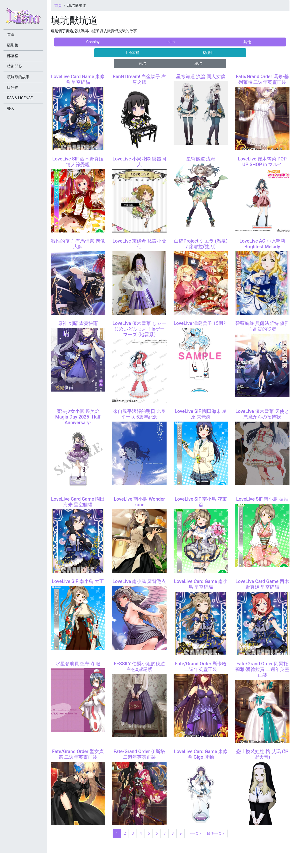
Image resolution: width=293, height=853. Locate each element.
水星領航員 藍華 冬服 (78, 663)
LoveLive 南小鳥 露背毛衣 (139, 581)
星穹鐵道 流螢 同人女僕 (200, 76)
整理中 (208, 52)
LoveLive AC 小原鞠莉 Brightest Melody (262, 243)
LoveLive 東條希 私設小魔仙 (139, 243)
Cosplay (93, 42)
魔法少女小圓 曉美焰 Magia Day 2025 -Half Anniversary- (77, 416)
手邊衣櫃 (132, 52)
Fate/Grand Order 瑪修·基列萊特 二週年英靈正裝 (262, 79)
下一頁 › (194, 833)
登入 (11, 108)
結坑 (198, 63)
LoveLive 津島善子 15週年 (201, 323)
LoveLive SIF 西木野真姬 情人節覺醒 (77, 161)
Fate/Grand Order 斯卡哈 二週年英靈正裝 (201, 666)
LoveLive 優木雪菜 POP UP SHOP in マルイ (262, 161)
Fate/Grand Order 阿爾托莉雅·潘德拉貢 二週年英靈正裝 (262, 669)
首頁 (58, 5)
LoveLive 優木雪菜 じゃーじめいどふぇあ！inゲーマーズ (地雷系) (139, 328)
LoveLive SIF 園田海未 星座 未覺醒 (201, 414)
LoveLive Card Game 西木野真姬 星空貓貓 (262, 584)
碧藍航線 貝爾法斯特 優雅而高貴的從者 (262, 326)
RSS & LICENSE (20, 98)
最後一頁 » (215, 833)
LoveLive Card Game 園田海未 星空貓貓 (78, 501)
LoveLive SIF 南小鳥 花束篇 (201, 501)
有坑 (142, 63)
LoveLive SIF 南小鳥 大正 (78, 581)
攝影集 (12, 45)
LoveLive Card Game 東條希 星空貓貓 (78, 79)
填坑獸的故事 (18, 77)
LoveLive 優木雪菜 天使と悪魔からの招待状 (262, 414)
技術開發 (14, 66)
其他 (247, 42)
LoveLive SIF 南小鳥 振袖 (262, 499)
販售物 (12, 87)
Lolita (170, 42)
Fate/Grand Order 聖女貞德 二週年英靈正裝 (78, 754)
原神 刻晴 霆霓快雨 (78, 323)
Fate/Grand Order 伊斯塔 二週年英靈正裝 (139, 754)
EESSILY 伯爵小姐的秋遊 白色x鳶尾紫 (139, 666)
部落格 (12, 55)
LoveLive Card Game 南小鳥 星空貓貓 (201, 584)
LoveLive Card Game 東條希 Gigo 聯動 (201, 754)
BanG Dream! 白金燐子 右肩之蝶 (139, 79)
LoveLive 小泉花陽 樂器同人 (139, 161)
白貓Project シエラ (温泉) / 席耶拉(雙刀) (201, 243)
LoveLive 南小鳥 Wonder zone (139, 501)
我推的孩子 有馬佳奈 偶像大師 (78, 243)
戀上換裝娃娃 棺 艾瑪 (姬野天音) (262, 754)
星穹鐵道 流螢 (201, 159)
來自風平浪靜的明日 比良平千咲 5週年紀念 (139, 414)
